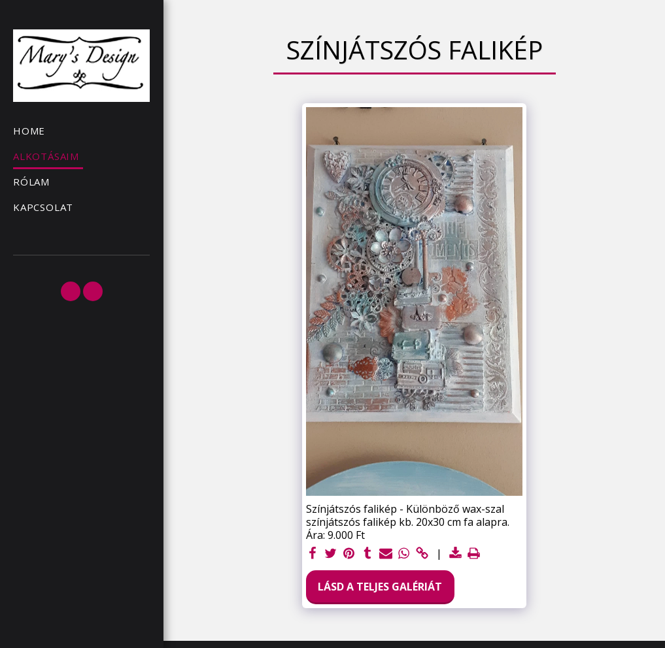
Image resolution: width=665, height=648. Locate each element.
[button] (70, 291)
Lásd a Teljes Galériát (380, 586)
